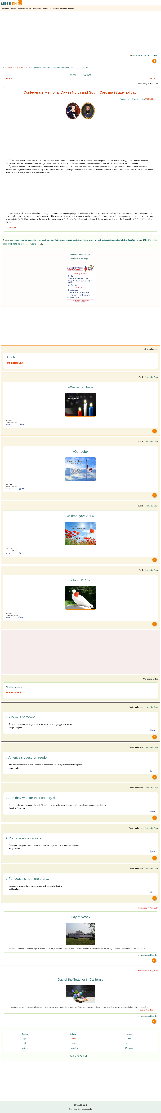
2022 (5, 244)
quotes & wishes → (147, 1010)
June (129, 1039)
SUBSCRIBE (36, 8)
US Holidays (150, 99)
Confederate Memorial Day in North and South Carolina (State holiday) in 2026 (41, 240)
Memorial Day (151, 377)
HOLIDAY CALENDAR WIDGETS (63, 8)
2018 (25, 244)
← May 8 (7, 78)
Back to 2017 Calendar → (80, 1056)
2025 (145, 240)
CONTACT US (47, 8)
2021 (10, 244)
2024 (150, 240)
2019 (20, 244)
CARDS (13, 8)
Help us (13, 227)
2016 (34, 244)
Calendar (8, 68)
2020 (15, 244)
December (129, 1048)
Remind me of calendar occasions (143, 55)
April (25, 1039)
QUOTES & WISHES (24, 8)
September (129, 1043)
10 (29, 68)
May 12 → (153, 78)
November (74, 1048)
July (25, 1043)
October (25, 1048)
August (74, 1043)
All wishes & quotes (14, 687)
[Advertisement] (73, 30)
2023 (154, 240)
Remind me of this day (147, 955)
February (73, 1034)
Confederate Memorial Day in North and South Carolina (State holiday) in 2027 (104, 240)
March (129, 1034)
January (25, 1034)
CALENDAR (5, 8)
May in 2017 (20, 68)
